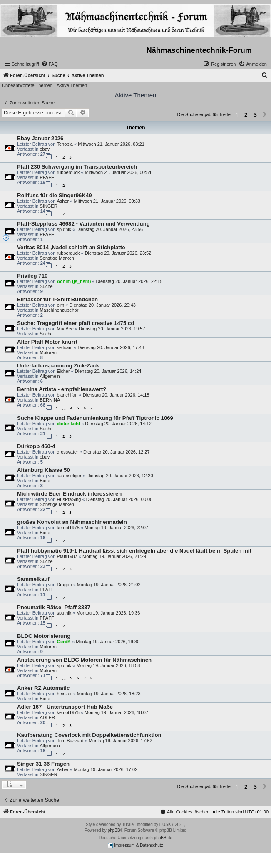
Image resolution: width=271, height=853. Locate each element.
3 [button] (255, 114)
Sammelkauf (33, 579)
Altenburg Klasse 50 (43, 470)
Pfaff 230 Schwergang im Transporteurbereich (77, 167)
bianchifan (67, 394)
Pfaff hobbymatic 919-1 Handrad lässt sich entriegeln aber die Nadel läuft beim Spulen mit (134, 551)
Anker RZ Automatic (43, 688)
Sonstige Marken (57, 257)
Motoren (48, 352)
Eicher (63, 371)
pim (60, 305)
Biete (45, 480)
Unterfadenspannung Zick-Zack (58, 365)
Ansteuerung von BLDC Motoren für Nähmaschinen (84, 660)
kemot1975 (68, 527)
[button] (265, 114)
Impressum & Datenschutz (135, 845)
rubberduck (68, 172)
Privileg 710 (32, 276)
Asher (63, 200)
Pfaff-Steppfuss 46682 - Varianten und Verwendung (83, 224)
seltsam (64, 347)
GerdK (64, 641)
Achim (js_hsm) (74, 281)
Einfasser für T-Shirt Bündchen (57, 299)
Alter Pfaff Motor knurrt (47, 342)
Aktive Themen (72, 85)
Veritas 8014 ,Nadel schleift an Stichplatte (71, 247)
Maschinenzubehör (59, 309)
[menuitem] (49, 64)
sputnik (64, 229)
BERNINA (50, 399)
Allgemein (50, 376)
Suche (46, 286)
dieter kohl (68, 423)
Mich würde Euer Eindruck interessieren (69, 494)
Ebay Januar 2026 (40, 138)
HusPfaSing (69, 499)
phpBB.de (163, 838)
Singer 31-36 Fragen (43, 764)
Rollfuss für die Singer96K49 (54, 195)
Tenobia (65, 143)
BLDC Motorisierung (43, 636)
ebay (45, 148)
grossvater (67, 451)
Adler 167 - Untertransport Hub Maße (65, 707)
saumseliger (69, 475)
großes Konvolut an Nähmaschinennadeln (72, 522)
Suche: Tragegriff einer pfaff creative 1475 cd (75, 323)
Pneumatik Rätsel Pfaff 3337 (53, 607)
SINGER (48, 205)
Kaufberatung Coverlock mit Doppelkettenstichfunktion (89, 735)
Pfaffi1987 (67, 556)
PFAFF (47, 177)
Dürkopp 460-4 (36, 446)
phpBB (114, 830)
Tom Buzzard (70, 740)
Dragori (64, 584)
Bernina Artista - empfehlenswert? (61, 389)
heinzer (64, 693)
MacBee (65, 328)
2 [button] (245, 114)
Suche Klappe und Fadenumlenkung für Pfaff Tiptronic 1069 (95, 418)
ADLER (47, 717)
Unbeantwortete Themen (27, 85)
